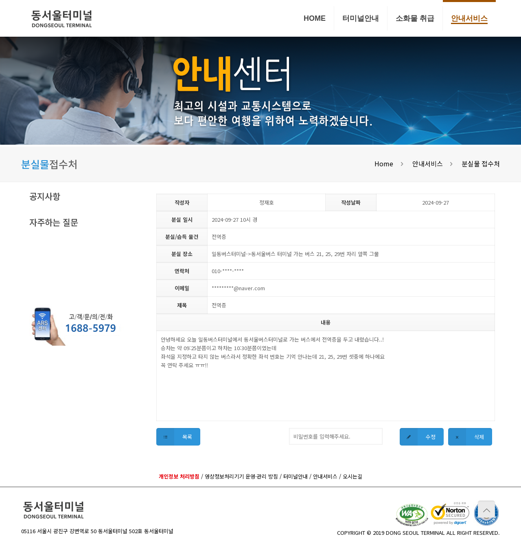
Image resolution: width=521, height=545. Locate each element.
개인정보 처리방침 (179, 476)
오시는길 (352, 476)
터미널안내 (295, 476)
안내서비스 (427, 163)
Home (383, 163)
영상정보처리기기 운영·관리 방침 (241, 476)
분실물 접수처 (481, 163)
